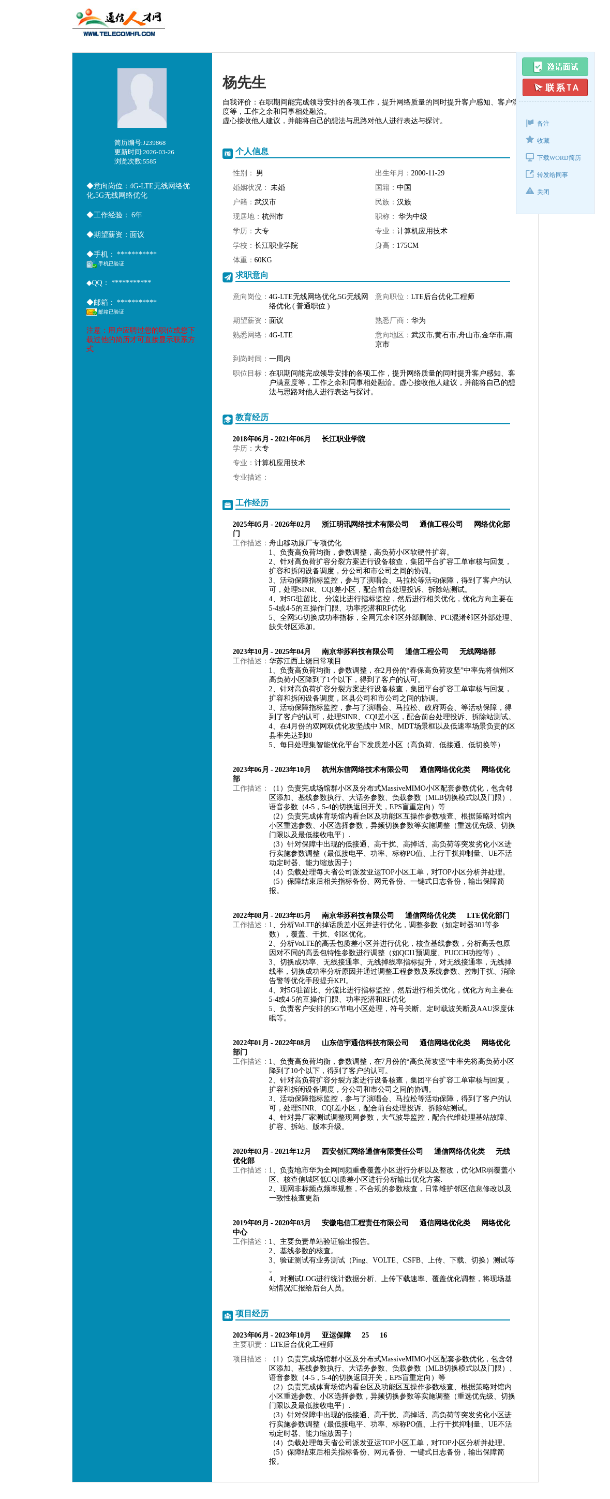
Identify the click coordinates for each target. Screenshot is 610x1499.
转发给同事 (547, 174)
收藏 (537, 140)
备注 (537, 122)
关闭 (537, 191)
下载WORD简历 (553, 157)
